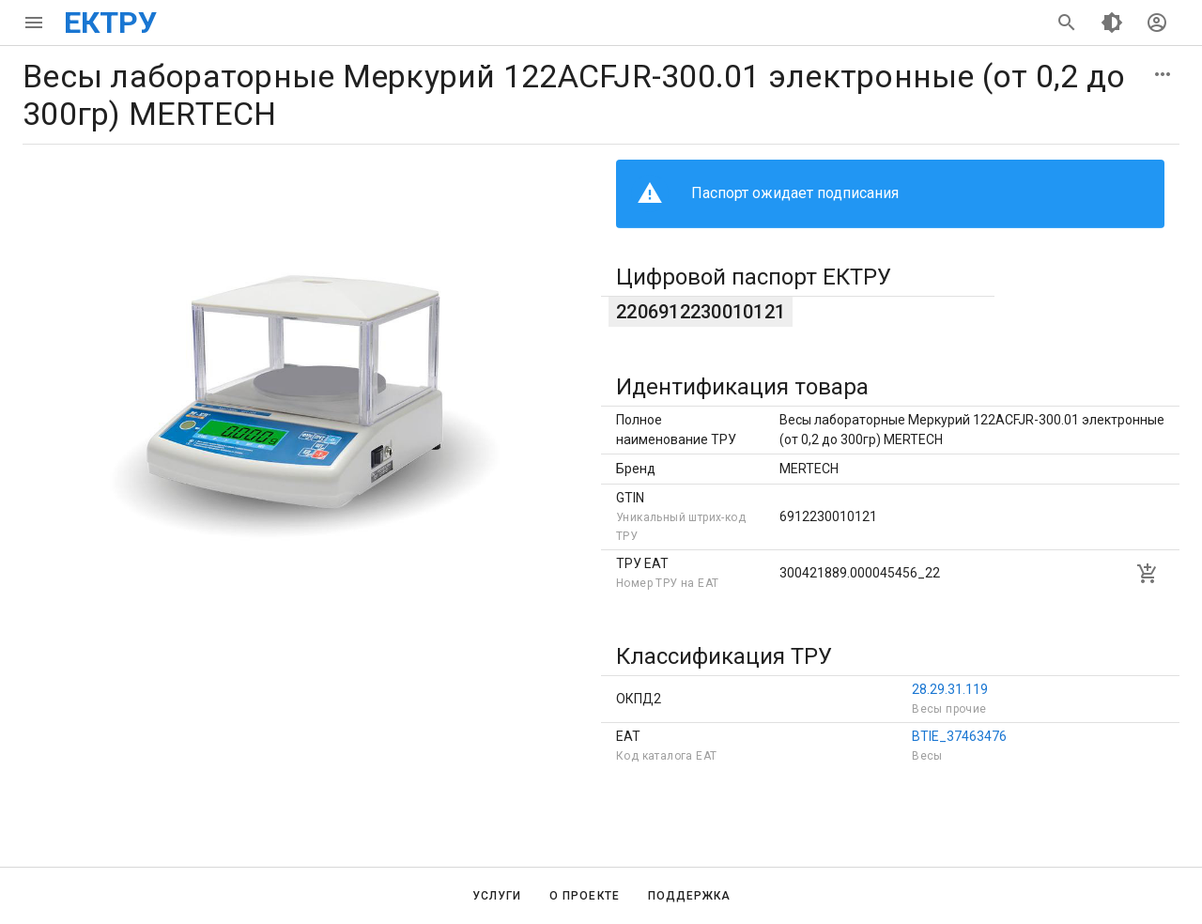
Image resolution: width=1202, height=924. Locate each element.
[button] (1162, 74)
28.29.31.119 (950, 689)
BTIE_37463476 (959, 736)
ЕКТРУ (110, 22)
